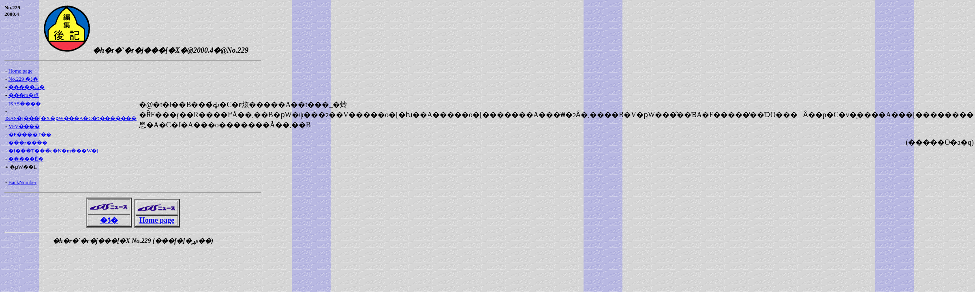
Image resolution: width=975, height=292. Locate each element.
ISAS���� (25, 104)
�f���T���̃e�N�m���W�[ (54, 151)
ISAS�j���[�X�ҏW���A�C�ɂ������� (71, 118)
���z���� (28, 143)
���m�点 (24, 95)
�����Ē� (26, 159)
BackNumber (22, 182)
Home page (21, 71)
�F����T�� (30, 134)
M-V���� (24, 126)
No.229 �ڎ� (23, 79)
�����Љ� (27, 87)
